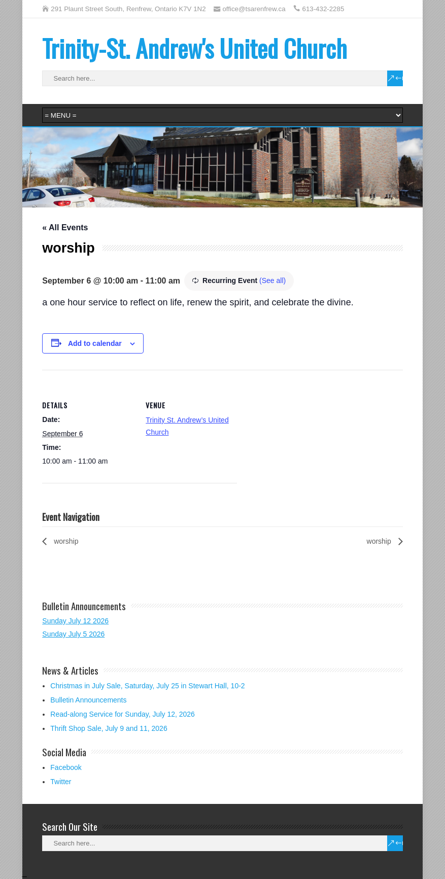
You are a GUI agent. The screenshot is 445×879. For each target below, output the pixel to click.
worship (65, 541)
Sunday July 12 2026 (75, 621)
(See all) (272, 280)
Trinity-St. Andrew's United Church (194, 48)
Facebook (65, 767)
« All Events (65, 227)
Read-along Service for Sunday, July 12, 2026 (122, 714)
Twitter (60, 782)
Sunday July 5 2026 (73, 634)
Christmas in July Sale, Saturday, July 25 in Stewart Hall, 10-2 (147, 686)
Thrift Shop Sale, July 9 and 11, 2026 (108, 728)
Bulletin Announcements (88, 700)
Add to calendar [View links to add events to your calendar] (95, 343)
